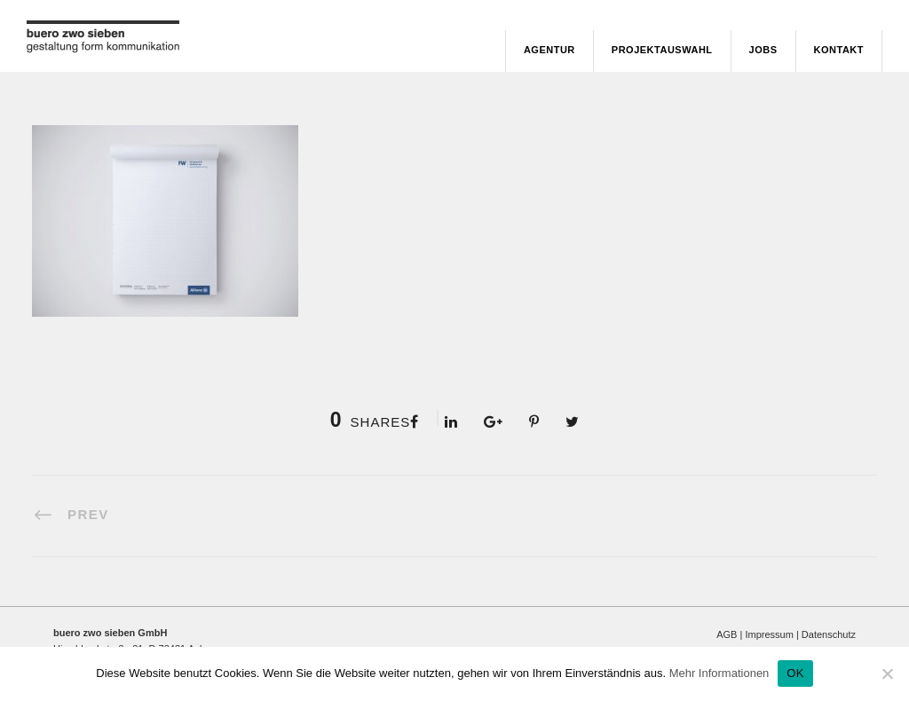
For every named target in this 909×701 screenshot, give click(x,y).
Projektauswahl (662, 49)
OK (794, 673)
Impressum (769, 634)
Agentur (549, 49)
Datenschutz (829, 634)
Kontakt (839, 49)
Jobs (763, 49)
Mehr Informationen (719, 673)
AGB (726, 634)
